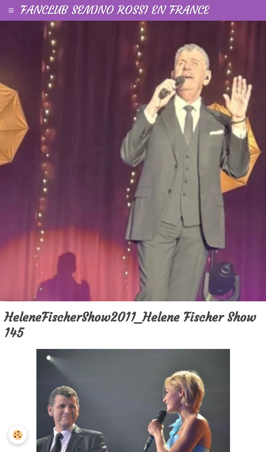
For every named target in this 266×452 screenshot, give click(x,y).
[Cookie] (17, 435)
